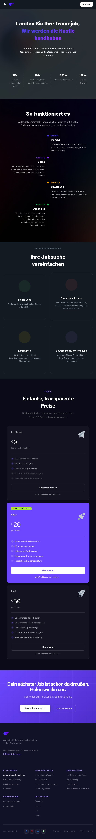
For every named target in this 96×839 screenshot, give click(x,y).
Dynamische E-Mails (11, 802)
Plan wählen (48, 570)
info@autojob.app (11, 754)
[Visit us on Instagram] (32, 831)
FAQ (37, 811)
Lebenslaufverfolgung (44, 775)
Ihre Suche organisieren (76, 775)
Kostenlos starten (48, 487)
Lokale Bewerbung (11, 784)
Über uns (39, 802)
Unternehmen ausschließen (78, 789)
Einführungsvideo (42, 789)
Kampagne (7, 789)
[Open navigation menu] (5, 4)
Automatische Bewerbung (14, 775)
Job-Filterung (72, 784)
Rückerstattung (86, 831)
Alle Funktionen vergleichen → (48, 494)
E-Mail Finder (8, 806)
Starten (86, 4)
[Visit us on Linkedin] (37, 831)
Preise (37, 806)
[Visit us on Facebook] (26, 831)
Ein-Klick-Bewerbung (12, 780)
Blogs (37, 815)
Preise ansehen (64, 708)
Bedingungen (69, 831)
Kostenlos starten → (35, 708)
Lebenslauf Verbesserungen (47, 784)
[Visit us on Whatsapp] (43, 831)
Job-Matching (72, 780)
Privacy (56, 831)
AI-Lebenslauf (41, 780)
